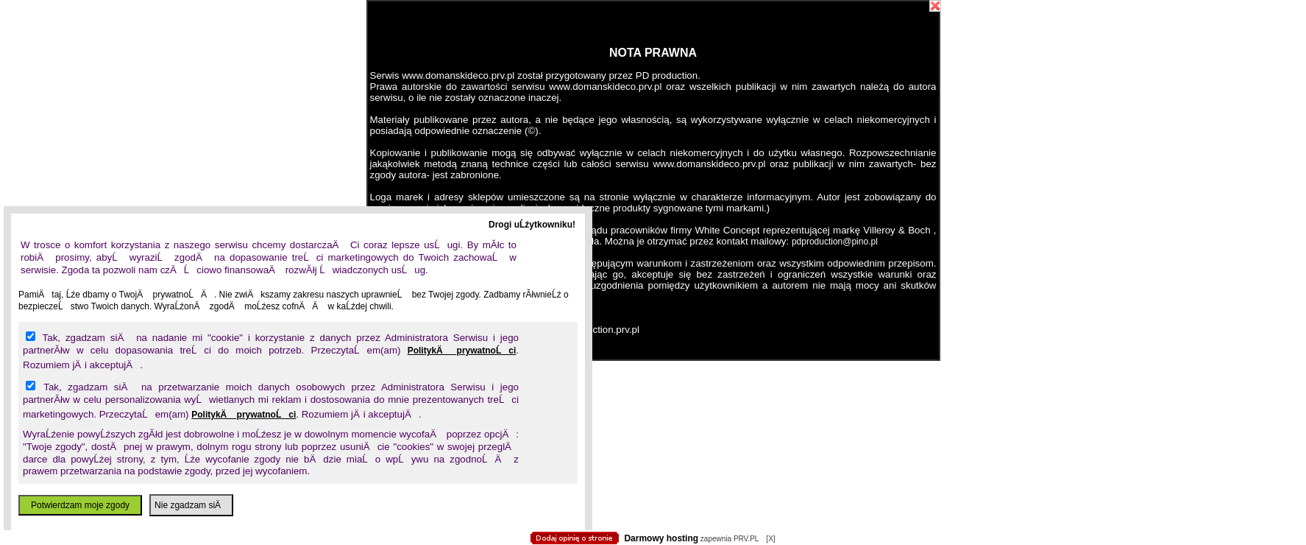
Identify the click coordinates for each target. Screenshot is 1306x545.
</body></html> (653, 73)
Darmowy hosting (661, 538)
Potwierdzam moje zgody (80, 505)
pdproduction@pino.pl (835, 241)
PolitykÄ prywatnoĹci (462, 350)
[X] (770, 539)
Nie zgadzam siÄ (191, 505)
